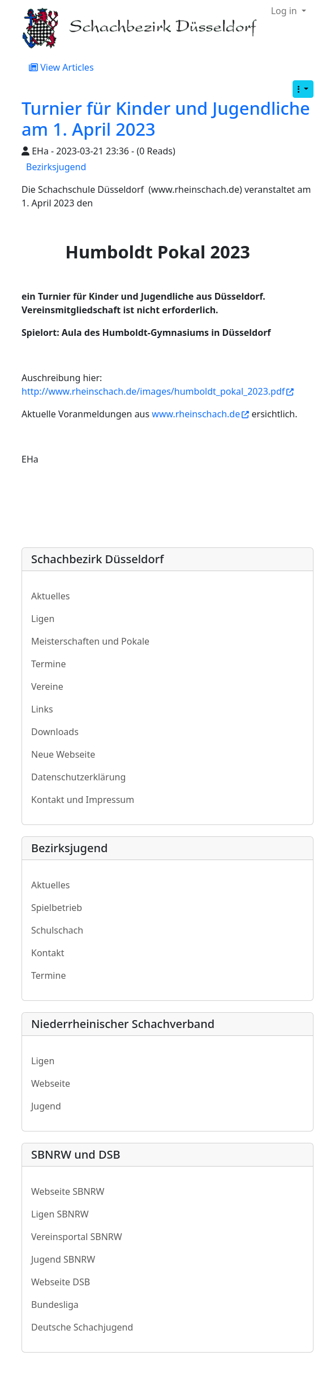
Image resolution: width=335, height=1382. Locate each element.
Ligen (42, 618)
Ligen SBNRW (60, 1214)
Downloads (55, 731)
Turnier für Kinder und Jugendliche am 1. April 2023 (166, 118)
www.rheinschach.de (200, 414)
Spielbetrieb (56, 907)
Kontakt (48, 953)
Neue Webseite (63, 754)
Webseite (50, 1083)
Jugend (46, 1106)
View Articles (61, 67)
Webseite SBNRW (67, 1191)
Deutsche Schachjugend (82, 1327)
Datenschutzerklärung (78, 777)
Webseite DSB (60, 1282)
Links (42, 709)
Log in (285, 11)
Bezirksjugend (56, 167)
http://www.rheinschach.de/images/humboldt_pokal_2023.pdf (158, 391)
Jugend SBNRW (63, 1259)
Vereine (47, 686)
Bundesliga (55, 1304)
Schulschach (57, 930)
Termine (48, 664)
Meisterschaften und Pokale (90, 641)
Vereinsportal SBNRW (76, 1236)
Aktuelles (50, 596)
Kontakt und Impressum (82, 799)
